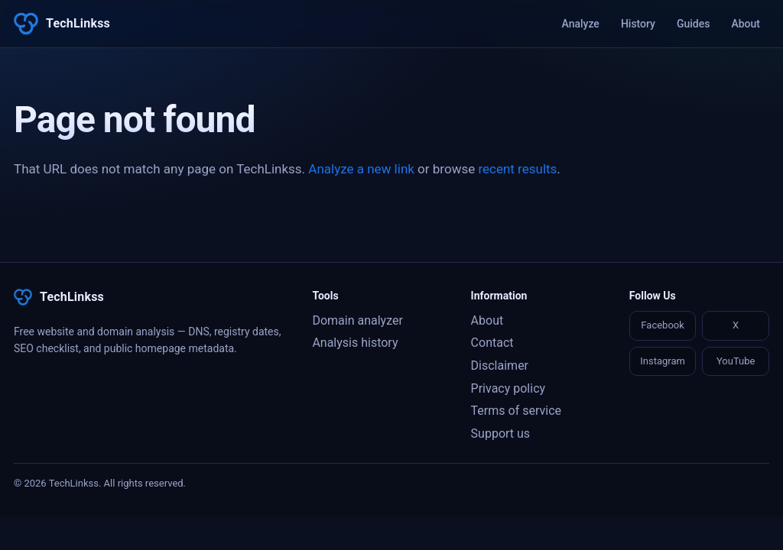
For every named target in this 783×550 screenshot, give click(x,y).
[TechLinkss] (62, 23)
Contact (492, 342)
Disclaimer (499, 365)
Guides (693, 24)
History (638, 24)
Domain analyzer (357, 320)
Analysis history (355, 342)
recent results (517, 168)
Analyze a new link (361, 168)
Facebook (662, 325)
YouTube (735, 361)
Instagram (662, 361)
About (745, 24)
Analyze (580, 24)
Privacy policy (508, 388)
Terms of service (516, 410)
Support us (501, 433)
